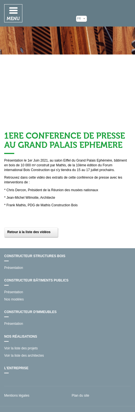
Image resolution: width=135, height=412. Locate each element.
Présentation (13, 268)
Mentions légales (16, 395)
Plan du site (80, 395)
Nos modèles (14, 299)
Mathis (110, 13)
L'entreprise (16, 368)
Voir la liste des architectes (24, 355)
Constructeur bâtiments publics (36, 280)
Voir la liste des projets (21, 348)
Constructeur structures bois (34, 256)
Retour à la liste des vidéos (29, 232)
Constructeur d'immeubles (30, 312)
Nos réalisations (20, 336)
